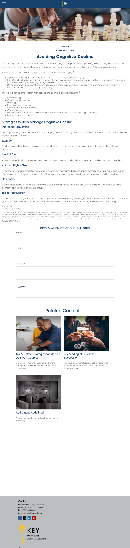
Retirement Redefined (30, 412)
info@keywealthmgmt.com (30, 513)
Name (19, 233)
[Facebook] (20, 518)
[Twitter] (24, 518)
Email (18, 248)
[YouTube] (34, 518)
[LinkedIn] (29, 518)
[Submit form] (22, 287)
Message (20, 264)
